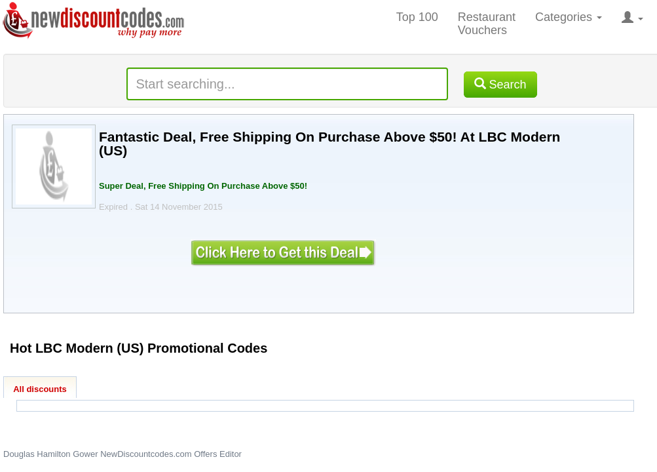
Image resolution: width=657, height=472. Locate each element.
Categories (568, 17)
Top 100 (417, 17)
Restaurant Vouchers (487, 23)
